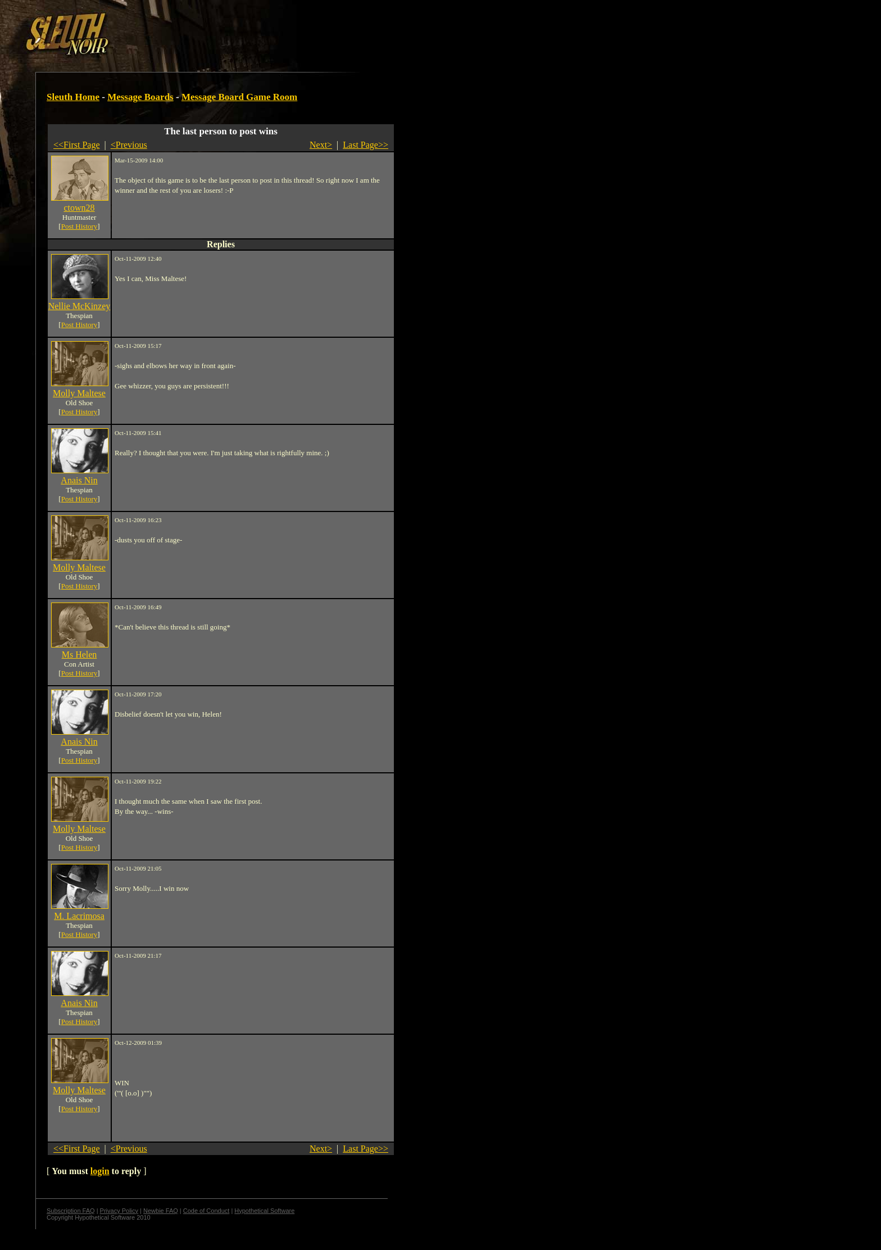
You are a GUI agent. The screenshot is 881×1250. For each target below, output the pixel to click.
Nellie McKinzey (79, 306)
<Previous (129, 145)
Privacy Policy (119, 1210)
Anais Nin (79, 480)
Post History (79, 226)
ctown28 (78, 207)
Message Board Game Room (239, 97)
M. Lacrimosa (79, 916)
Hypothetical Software (264, 1210)
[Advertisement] (194, 30)
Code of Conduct (206, 1210)
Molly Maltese (79, 393)
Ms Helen (79, 654)
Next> (321, 145)
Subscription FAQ (71, 1210)
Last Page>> (365, 145)
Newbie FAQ (160, 1210)
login (100, 1171)
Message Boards (140, 97)
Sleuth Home (73, 97)
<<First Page (76, 145)
